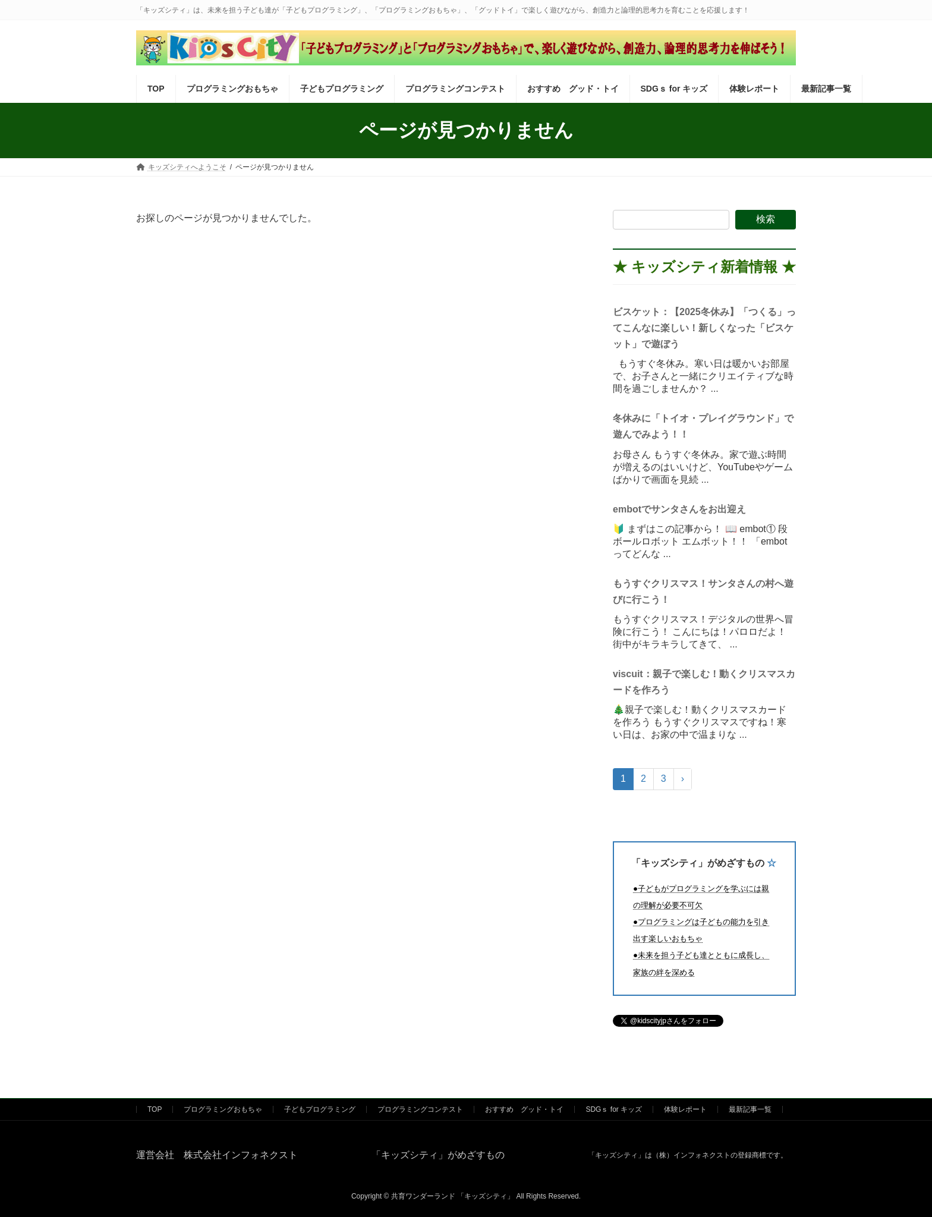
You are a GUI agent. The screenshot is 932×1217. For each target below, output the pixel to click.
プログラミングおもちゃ (223, 1109)
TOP (154, 1109)
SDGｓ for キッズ (613, 1109)
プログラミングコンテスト (420, 1109)
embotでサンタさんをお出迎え (679, 509)
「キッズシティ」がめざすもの (697, 863)
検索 (765, 219)
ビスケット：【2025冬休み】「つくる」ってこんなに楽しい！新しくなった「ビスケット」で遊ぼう (704, 328)
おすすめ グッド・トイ (524, 1109)
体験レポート (685, 1109)
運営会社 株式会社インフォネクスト (217, 1155)
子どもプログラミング (319, 1109)
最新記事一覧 (750, 1109)
